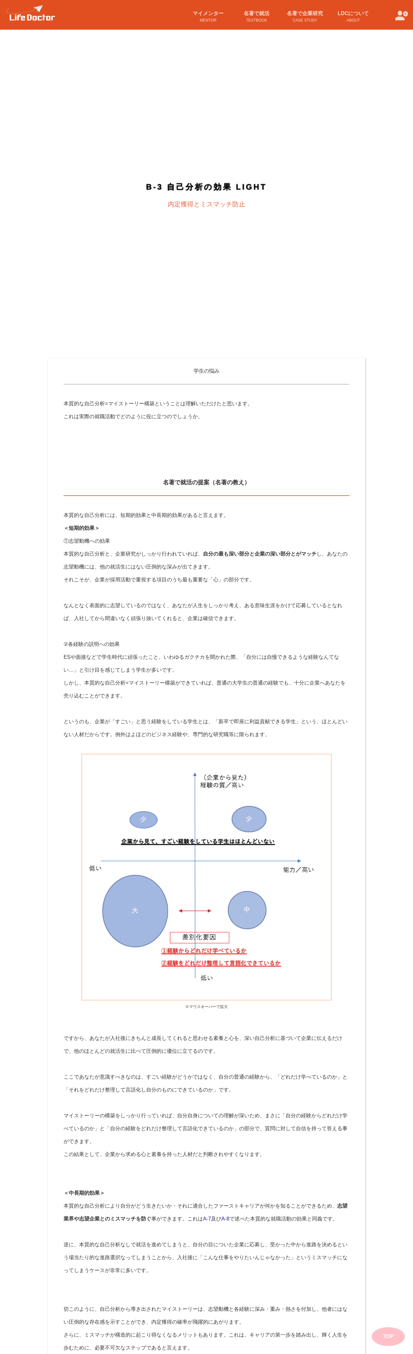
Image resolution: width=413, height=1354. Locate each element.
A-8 (225, 1066)
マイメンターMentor (208, 17)
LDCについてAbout (353, 17)
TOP (388, 1336)
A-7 (207, 1066)
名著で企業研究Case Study (305, 17)
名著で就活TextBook (256, 17)
